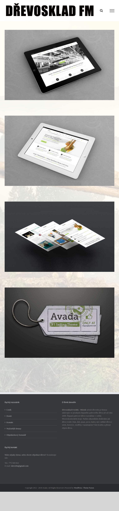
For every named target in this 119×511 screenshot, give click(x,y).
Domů (9, 416)
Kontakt (10, 422)
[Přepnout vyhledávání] (101, 10)
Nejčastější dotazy (14, 428)
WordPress (78, 488)
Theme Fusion (88, 488)
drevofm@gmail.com (19, 466)
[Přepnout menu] (112, 10)
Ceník (9, 410)
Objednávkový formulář (16, 435)
